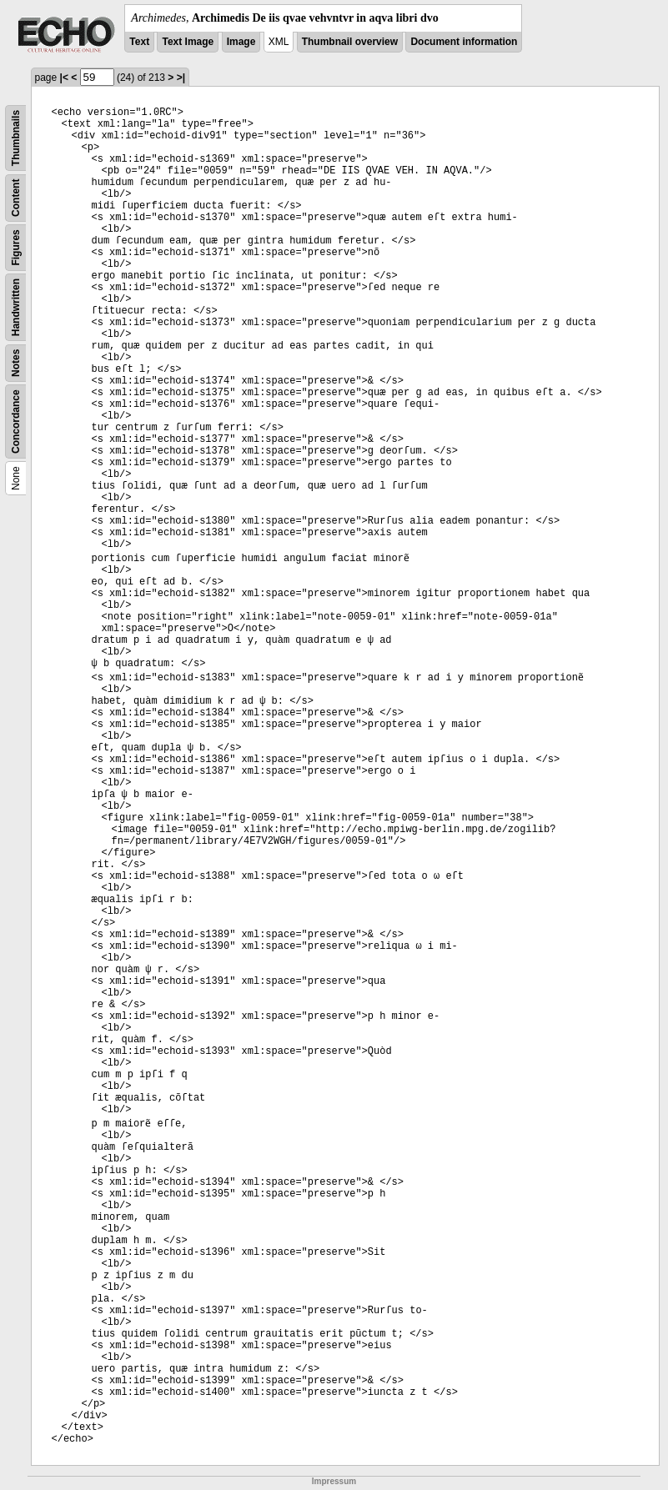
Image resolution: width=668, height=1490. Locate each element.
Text (139, 42)
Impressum (334, 1481)
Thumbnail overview (350, 42)
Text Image (187, 42)
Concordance (16, 421)
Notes (16, 363)
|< (64, 77)
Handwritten (16, 307)
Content (16, 198)
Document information (463, 42)
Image (241, 42)
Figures (16, 247)
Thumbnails (16, 138)
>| (181, 77)
